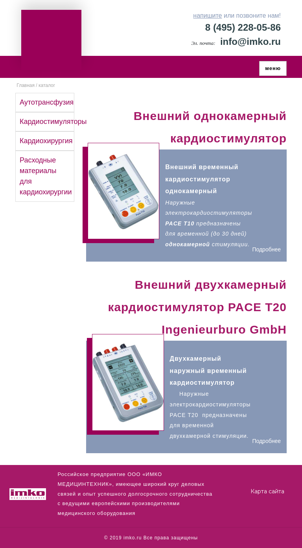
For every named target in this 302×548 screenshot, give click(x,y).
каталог (47, 85)
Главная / (26, 85)
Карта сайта (267, 491)
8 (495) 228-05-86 (243, 27)
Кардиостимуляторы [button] (53, 121)
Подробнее (266, 249)
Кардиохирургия (46, 141)
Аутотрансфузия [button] (47, 102)
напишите (207, 15)
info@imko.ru (250, 41)
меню (273, 68)
